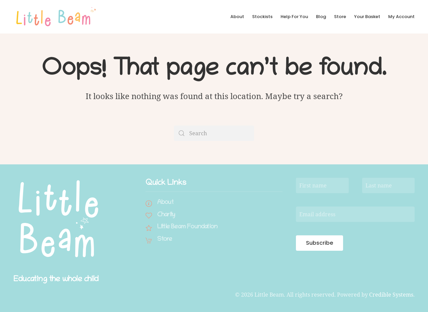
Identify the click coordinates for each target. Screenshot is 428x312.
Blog (321, 16)
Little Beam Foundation (187, 227)
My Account (401, 16)
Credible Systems (391, 294)
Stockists (262, 16)
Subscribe (319, 243)
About (237, 16)
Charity (166, 215)
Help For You (294, 16)
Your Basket (367, 16)
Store (340, 16)
